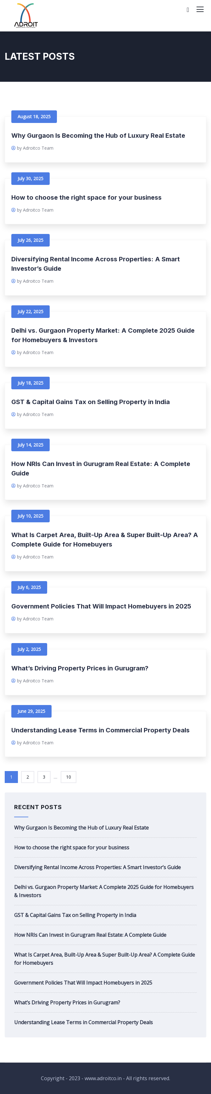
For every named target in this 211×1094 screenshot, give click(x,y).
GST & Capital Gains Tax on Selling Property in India (90, 402)
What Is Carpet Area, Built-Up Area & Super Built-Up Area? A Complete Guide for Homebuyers (104, 958)
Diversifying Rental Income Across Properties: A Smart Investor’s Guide (97, 867)
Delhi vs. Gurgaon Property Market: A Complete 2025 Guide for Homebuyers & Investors (104, 891)
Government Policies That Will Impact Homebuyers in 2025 (101, 606)
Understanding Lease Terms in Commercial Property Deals (100, 730)
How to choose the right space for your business (86, 197)
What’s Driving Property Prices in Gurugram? (79, 668)
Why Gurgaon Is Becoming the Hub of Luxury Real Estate (98, 135)
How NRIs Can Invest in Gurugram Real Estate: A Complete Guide (90, 934)
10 (68, 777)
